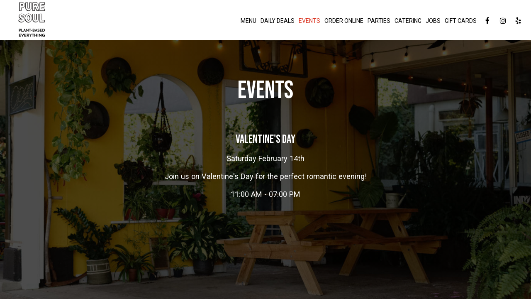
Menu (248, 20)
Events (309, 20)
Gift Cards (461, 20)
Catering (408, 20)
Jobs (433, 20)
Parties (379, 20)
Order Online (343, 20)
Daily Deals (278, 20)
